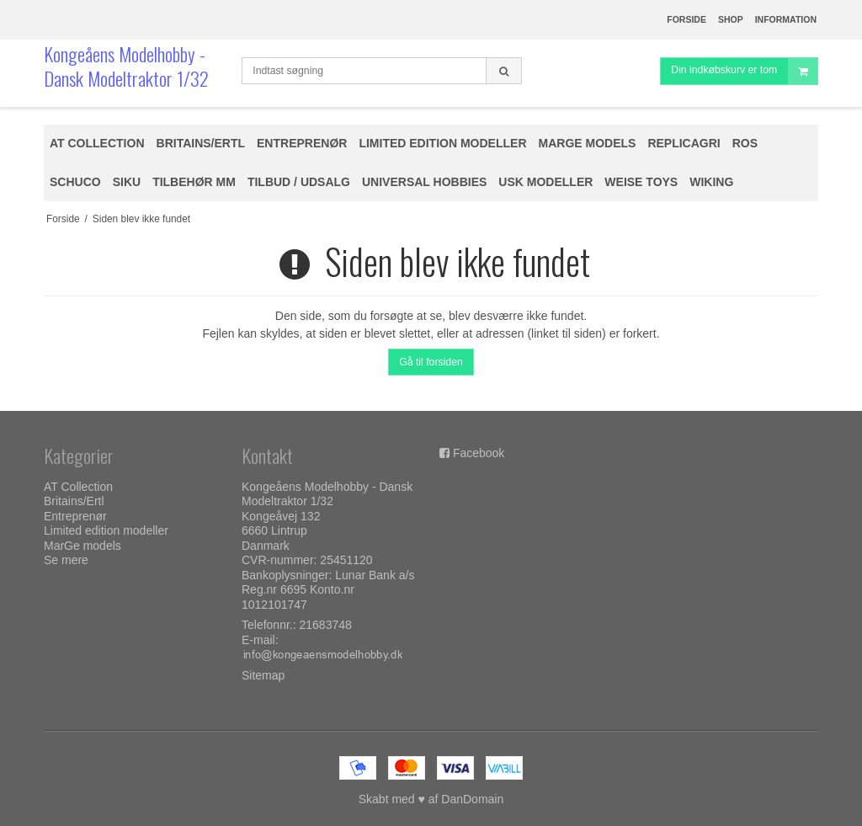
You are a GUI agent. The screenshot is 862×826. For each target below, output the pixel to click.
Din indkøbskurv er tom (744, 71)
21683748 (326, 624)
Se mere (66, 560)
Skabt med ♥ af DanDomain (431, 799)
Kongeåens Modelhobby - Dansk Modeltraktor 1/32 (126, 66)
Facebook (478, 453)
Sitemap (263, 675)
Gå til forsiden (431, 362)
